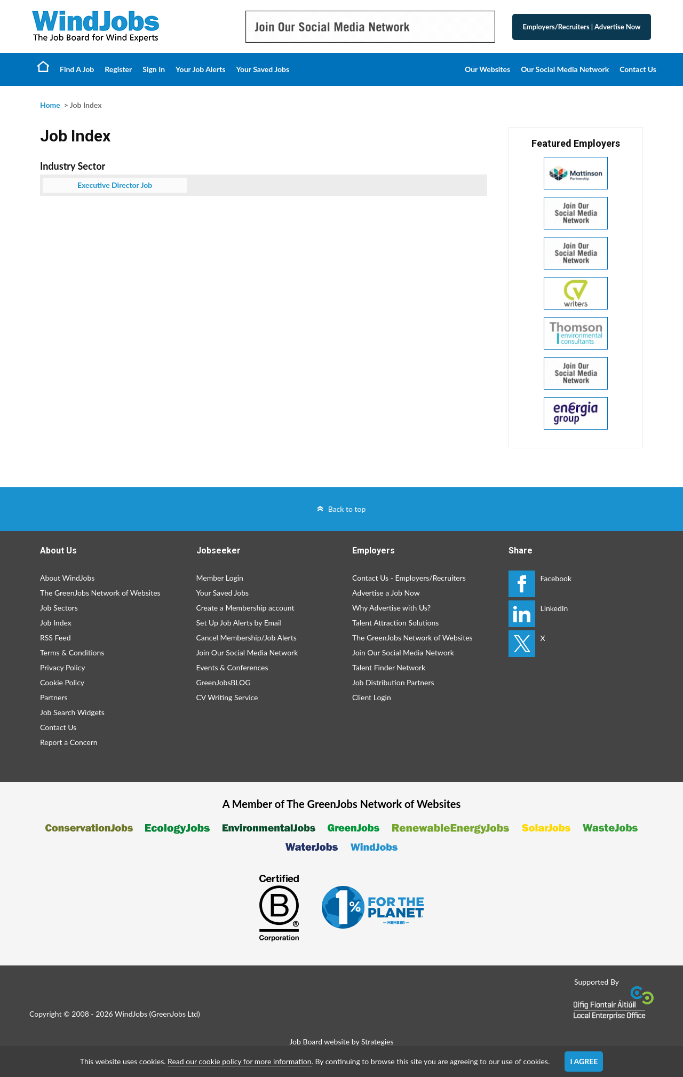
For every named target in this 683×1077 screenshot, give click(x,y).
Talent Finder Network (388, 667)
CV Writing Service (227, 697)
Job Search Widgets (72, 712)
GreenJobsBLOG (223, 682)
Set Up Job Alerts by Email (239, 622)
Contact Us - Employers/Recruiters (409, 577)
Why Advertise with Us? (391, 607)
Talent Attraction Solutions (395, 622)
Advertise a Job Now (386, 592)
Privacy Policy (62, 667)
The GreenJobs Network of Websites (100, 592)
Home (43, 66)
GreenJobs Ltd (174, 1013)
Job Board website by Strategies (341, 1041)
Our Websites (487, 69)
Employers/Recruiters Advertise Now (582, 26)
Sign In (153, 69)
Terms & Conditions (72, 652)
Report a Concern (69, 742)
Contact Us (638, 69)
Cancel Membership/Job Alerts (246, 637)
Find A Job (77, 69)
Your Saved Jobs (262, 69)
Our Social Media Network (565, 69)
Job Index (56, 622)
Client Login (371, 697)
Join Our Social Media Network (247, 652)
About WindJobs (67, 577)
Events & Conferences (232, 667)
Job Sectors (59, 607)
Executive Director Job (114, 184)
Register (118, 69)
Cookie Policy (62, 682)
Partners (54, 697)
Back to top (347, 508)
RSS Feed (55, 637)
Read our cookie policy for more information (239, 1061)
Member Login (219, 577)
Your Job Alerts (200, 69)
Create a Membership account (245, 607)
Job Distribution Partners (393, 682)
